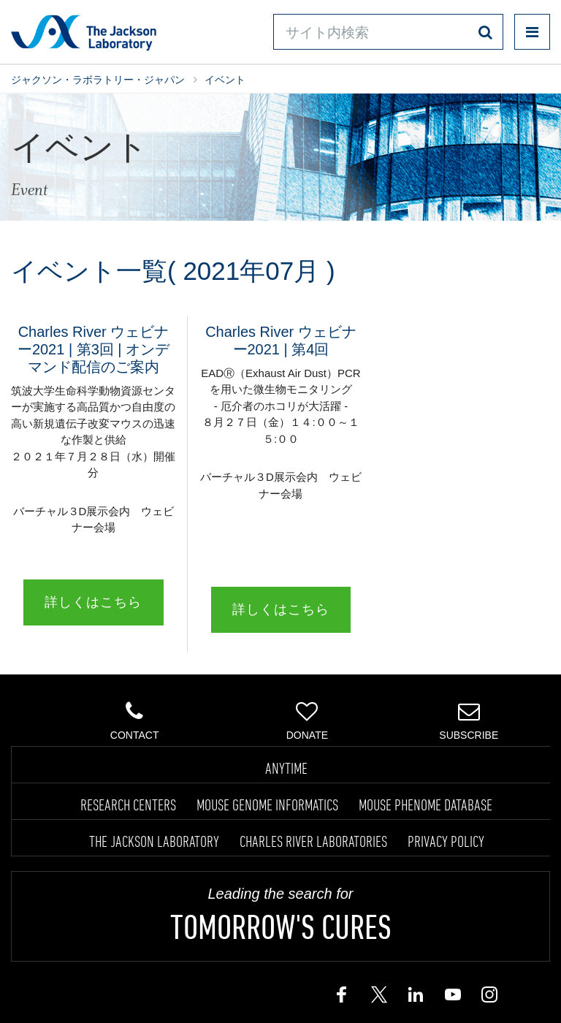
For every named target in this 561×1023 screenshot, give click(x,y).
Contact (134, 720)
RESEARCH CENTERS (128, 804)
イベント (225, 79)
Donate (307, 720)
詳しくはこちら (93, 602)
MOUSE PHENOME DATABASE (425, 804)
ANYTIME (286, 768)
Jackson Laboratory (83, 32)
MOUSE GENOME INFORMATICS (267, 804)
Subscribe (468, 720)
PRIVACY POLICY (446, 841)
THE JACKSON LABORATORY (154, 841)
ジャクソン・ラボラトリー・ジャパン (98, 79)
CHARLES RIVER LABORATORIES (313, 841)
